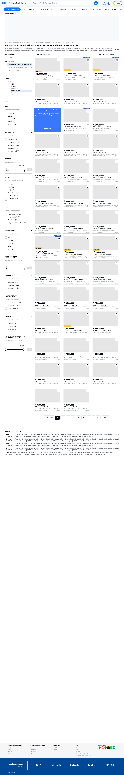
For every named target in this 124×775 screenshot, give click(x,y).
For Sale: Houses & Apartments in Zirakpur (63, 42)
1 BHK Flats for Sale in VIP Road (15, 436)
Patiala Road (16, 90)
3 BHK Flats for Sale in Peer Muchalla (22, 443)
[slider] (6, 171)
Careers (55, 749)
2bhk (16, 13)
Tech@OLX (56, 747)
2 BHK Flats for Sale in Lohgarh (61, 441)
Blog (77, 747)
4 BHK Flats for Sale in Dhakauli (70, 448)
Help (77, 749)
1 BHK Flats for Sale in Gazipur (83, 436)
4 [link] (73, 417)
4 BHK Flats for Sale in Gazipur (83, 450)
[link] (105, 417)
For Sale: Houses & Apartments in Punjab (42, 42)
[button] (28, 3)
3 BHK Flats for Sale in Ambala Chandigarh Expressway (100, 443)
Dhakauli (15, 95)
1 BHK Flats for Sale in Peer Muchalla (22, 434)
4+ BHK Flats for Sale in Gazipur (95, 454)
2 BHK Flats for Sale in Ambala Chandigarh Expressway (100, 439)
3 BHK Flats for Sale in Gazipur (83, 445)
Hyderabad (33, 749)
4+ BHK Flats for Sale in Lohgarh (72, 454)
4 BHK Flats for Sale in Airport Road (38, 450)
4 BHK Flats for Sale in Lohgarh (61, 450)
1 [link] (57, 417)
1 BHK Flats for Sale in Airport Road (38, 436)
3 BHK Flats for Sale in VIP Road (15, 445)
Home (6, 42)
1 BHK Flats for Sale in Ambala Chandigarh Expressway (100, 434)
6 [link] (83, 417)
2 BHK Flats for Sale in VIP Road (15, 441)
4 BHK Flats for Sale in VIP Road (15, 450)
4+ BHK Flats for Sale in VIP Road (25, 454)
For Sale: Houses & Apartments (22, 42)
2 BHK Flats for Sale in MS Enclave (47, 439)
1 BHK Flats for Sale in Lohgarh (61, 436)
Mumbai (10, 749)
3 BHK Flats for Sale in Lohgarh (61, 445)
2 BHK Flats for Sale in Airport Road (38, 441)
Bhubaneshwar (34, 747)
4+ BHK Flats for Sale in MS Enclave (49, 452)
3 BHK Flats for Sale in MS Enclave (47, 443)
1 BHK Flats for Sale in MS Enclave (47, 434)
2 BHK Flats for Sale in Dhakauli (70, 439)
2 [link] (62, 417)
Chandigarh (33, 751)
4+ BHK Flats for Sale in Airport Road (49, 454)
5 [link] (78, 417)
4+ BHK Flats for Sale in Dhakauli (73, 452)
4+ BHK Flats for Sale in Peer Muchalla (23, 452)
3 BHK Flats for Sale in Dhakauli (70, 443)
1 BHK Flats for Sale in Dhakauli (70, 434)
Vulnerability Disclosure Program (83, 755)
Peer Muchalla (17, 88)
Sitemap (78, 751)
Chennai (10, 751)
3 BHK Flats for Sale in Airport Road (38, 445)
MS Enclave (16, 93)
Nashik (32, 753)
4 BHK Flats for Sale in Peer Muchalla (22, 448)
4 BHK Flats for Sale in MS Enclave (47, 448)
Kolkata (9, 747)
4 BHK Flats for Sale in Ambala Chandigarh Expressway (100, 448)
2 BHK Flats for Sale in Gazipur (83, 441)
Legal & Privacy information (82, 753)
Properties (11, 42)
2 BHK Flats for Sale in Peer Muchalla (22, 439)
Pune (9, 753)
